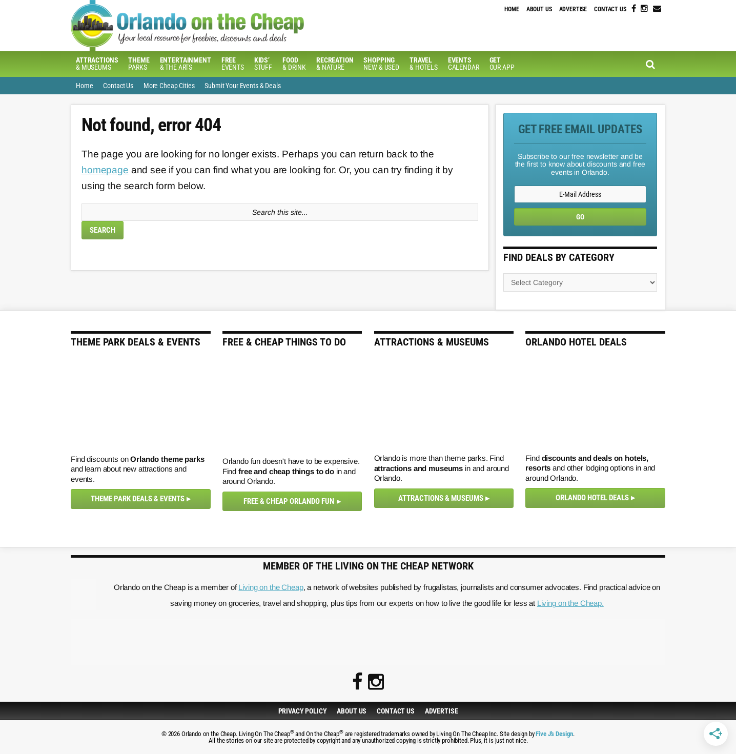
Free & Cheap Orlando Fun (288, 501)
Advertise (573, 9)
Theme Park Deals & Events (138, 498)
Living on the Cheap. (570, 603)
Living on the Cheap (270, 587)
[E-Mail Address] (580, 194)
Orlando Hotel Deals (592, 497)
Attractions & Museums (440, 498)
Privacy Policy (302, 711)
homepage (105, 170)
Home (511, 9)
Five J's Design (554, 734)
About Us (539, 9)
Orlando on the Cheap (242, 25)
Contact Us (610, 9)
